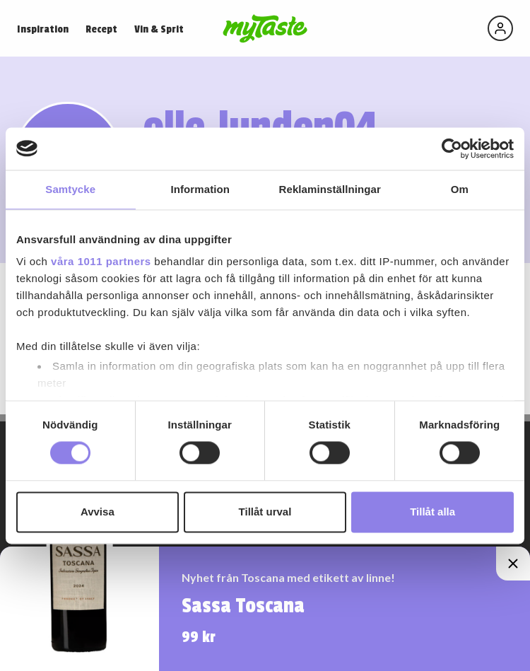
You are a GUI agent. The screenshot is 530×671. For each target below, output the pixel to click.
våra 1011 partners (101, 261)
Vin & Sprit (159, 29)
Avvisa (97, 512)
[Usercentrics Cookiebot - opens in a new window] (452, 148)
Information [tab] (200, 189)
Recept (101, 29)
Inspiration (43, 29)
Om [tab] (460, 189)
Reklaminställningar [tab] (330, 189)
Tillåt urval (265, 512)
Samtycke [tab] (70, 189)
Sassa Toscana (243, 606)
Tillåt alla (432, 512)
